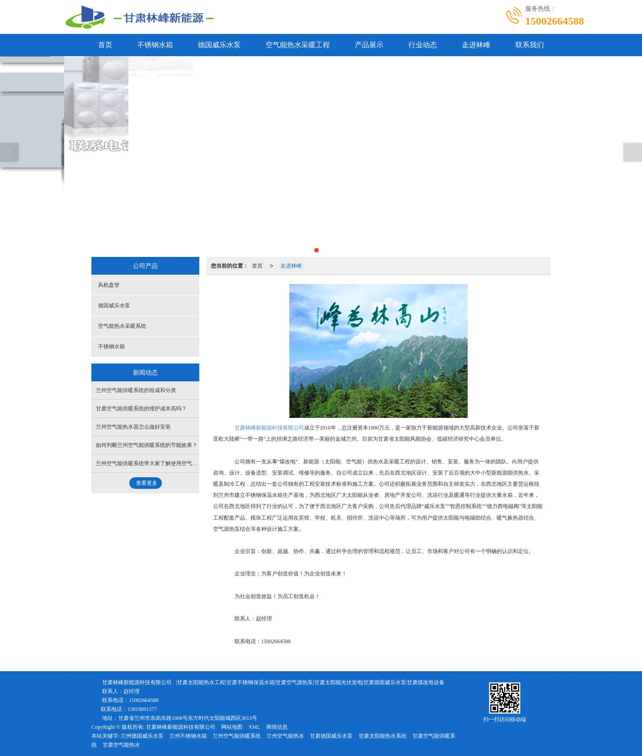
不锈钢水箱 (155, 45)
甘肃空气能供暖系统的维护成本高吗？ (141, 408)
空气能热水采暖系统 (122, 326)
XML (254, 727)
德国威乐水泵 (219, 45)
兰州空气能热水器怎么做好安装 (133, 427)
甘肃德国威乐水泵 (331, 736)
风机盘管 (108, 285)
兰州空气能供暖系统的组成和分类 (136, 390)
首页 (105, 45)
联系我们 (529, 45)
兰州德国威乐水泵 (142, 736)
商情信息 (277, 727)
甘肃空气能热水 (121, 745)
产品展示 (369, 45)
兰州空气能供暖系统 (237, 736)
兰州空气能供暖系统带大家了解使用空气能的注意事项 (160, 463)
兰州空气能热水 (285, 736)
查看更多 (146, 483)
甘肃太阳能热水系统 (382, 736)
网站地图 (232, 727)
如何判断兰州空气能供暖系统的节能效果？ (147, 445)
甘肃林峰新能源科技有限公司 (269, 428)
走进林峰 (476, 45)
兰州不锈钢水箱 (188, 736)
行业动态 (422, 45)
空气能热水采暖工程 (298, 45)
